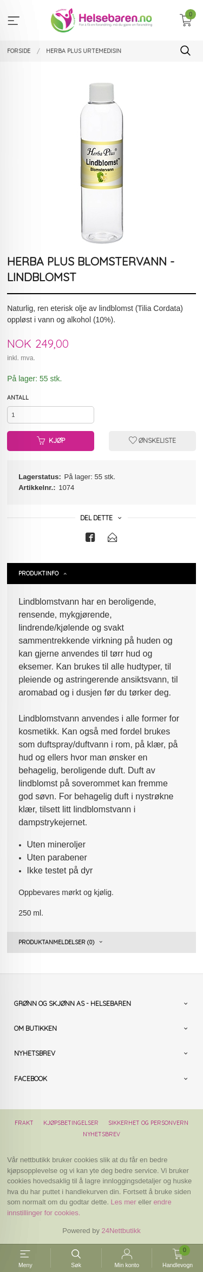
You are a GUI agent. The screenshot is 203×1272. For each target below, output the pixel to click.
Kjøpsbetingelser (71, 1123)
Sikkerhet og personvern (148, 1123)
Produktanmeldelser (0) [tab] (56, 942)
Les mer (123, 1202)
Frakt (24, 1123)
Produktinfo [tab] (38, 573)
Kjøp (51, 440)
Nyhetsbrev (101, 1134)
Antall (18, 397)
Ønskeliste (152, 440)
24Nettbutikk (121, 1231)
